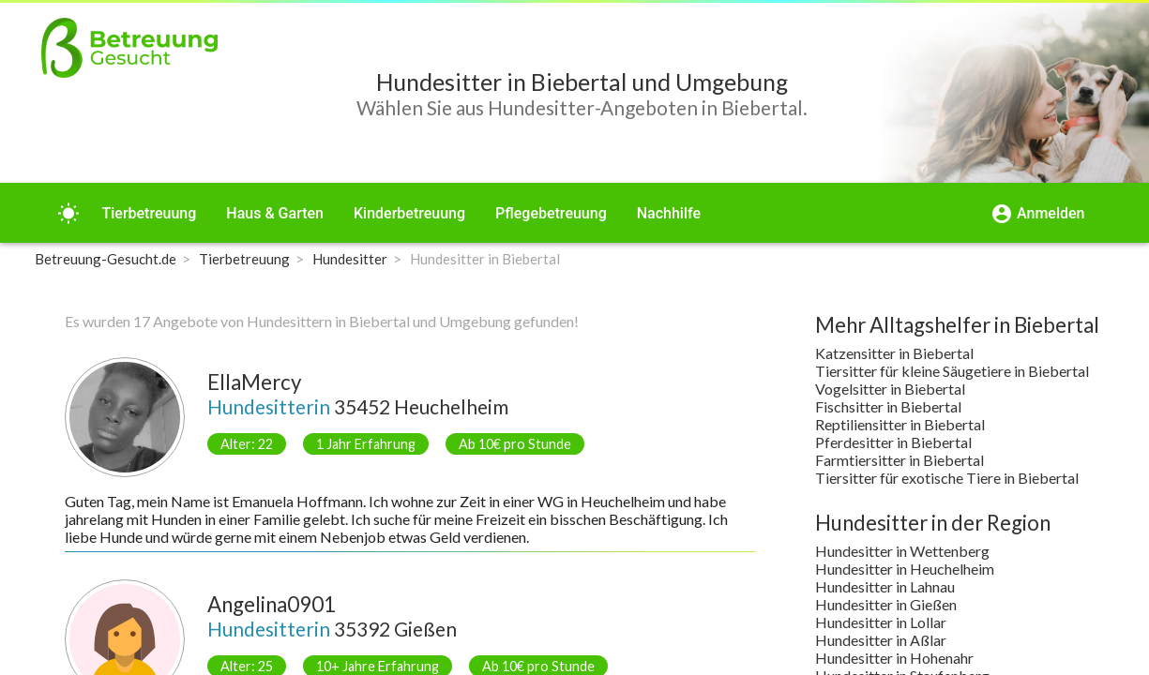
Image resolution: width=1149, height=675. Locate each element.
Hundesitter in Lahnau (885, 586)
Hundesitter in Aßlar (880, 640)
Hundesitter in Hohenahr (894, 658)
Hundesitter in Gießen (886, 604)
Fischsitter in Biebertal (888, 406)
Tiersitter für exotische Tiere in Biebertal (947, 478)
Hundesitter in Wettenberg (902, 551)
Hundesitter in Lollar (880, 622)
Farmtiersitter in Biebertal (899, 460)
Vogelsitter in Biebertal (890, 389)
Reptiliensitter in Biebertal (900, 424)
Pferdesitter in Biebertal (893, 442)
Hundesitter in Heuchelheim (904, 569)
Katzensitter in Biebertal (894, 353)
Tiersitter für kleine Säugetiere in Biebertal (952, 371)
